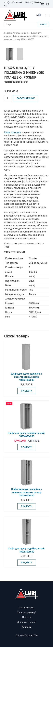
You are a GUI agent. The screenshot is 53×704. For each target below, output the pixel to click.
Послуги (26, 674)
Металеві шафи (21, 33)
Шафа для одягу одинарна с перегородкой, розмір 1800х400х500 (26, 433)
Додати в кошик (26, 155)
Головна (8, 33)
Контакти (26, 684)
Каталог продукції (26, 669)
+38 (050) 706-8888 (13, 2)
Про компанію (26, 664)
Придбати (26, 448)
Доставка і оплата (26, 679)
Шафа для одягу (12, 189)
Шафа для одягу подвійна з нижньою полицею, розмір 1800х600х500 (26, 549)
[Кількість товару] (8, 155)
